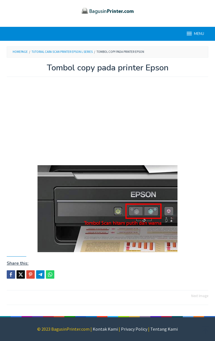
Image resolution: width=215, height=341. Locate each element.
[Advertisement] (107, 124)
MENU (195, 33)
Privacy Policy (134, 329)
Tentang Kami (164, 329)
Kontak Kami (105, 329)
